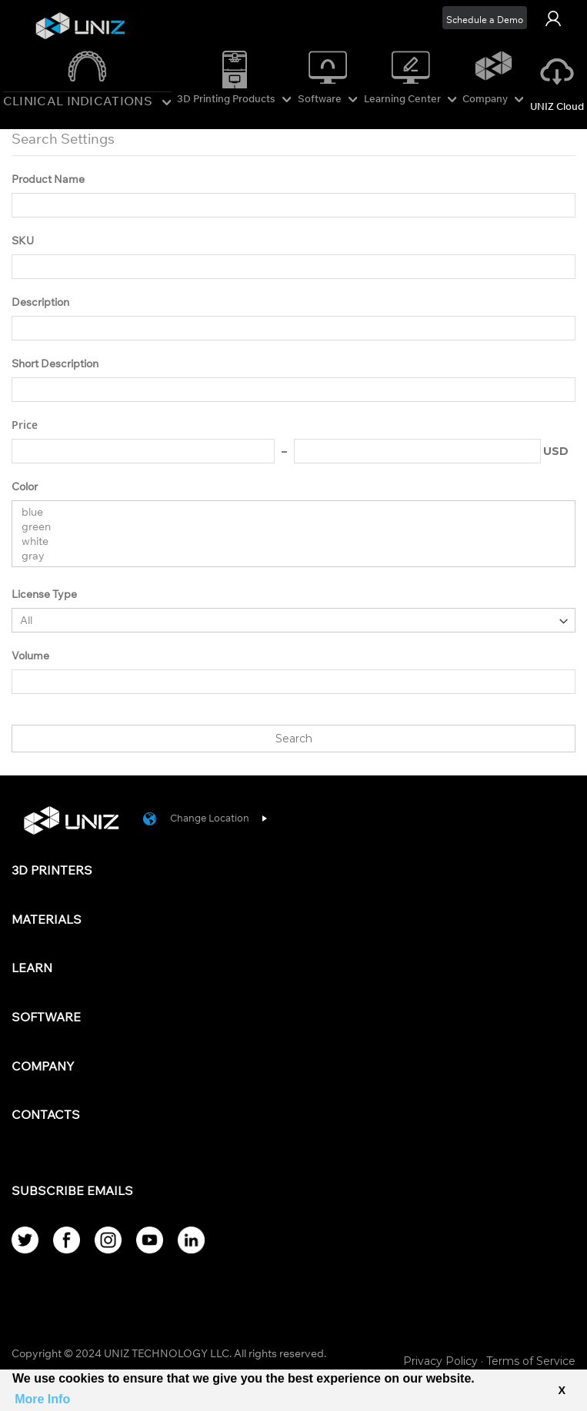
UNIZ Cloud (557, 106)
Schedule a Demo (484, 19)
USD (556, 451)
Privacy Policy (440, 1361)
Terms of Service (530, 1361)
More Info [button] (42, 1399)
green (287, 527)
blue (287, 512)
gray (287, 556)
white (287, 541)
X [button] (561, 1390)
